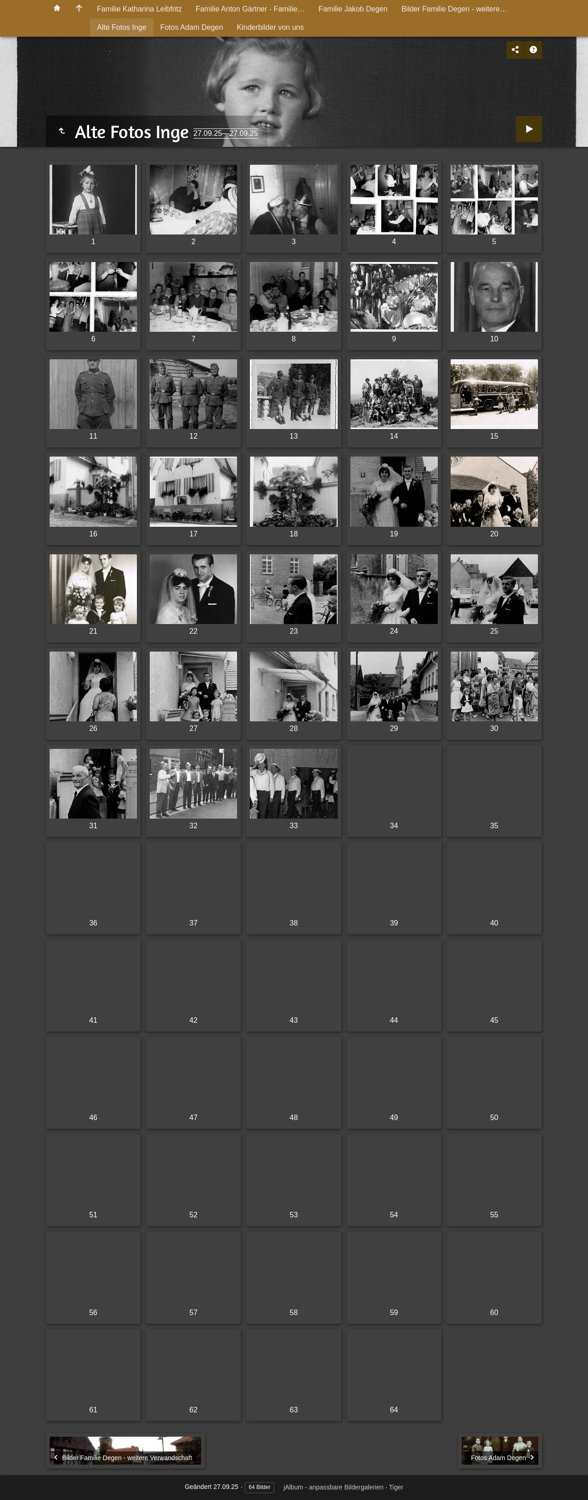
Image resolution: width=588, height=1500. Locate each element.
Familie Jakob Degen (352, 9)
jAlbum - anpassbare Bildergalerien (333, 1487)
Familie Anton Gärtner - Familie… (250, 9)
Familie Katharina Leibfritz (139, 9)
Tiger (396, 1487)
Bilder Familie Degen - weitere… (454, 9)
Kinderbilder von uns (270, 27)
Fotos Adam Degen (191, 27)
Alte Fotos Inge (122, 27)
